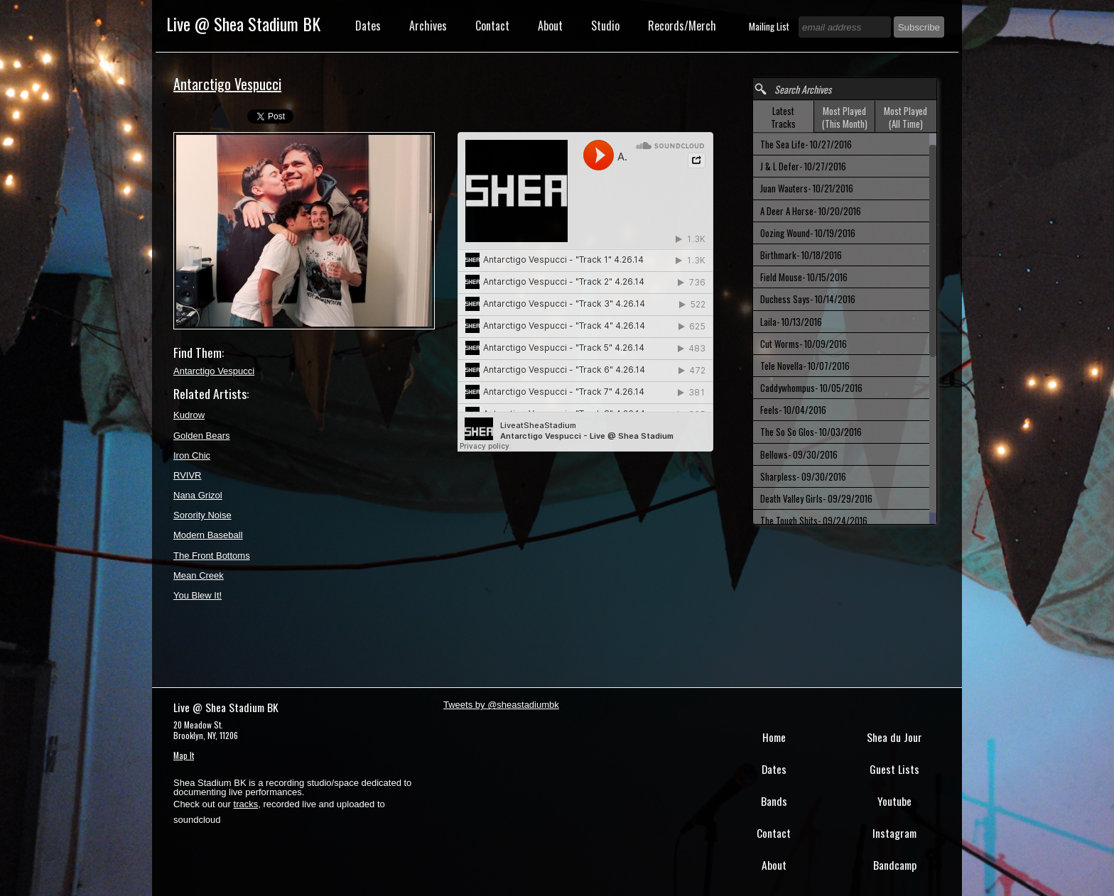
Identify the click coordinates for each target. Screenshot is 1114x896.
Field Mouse (804, 277)
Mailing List (770, 26)
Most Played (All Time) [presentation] (905, 117)
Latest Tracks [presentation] (783, 117)
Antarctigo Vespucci (213, 371)
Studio (605, 25)
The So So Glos (811, 431)
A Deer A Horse (810, 210)
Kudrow (189, 415)
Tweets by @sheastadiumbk (501, 704)
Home (774, 736)
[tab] (783, 117)
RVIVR (187, 475)
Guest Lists (894, 768)
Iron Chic (191, 455)
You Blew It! (197, 595)
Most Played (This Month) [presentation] (844, 117)
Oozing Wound (807, 232)
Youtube (894, 800)
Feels (793, 409)
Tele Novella (805, 365)
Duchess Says (807, 299)
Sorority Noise (202, 515)
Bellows (799, 454)
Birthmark (801, 254)
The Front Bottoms (211, 555)
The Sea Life (806, 144)
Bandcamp (894, 864)
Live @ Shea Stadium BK (243, 23)
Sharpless (803, 476)
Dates (368, 25)
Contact (492, 25)
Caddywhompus (811, 387)
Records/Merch (682, 25)
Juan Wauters (806, 188)
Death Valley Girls (816, 498)
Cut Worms (803, 343)
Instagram (894, 832)
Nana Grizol (197, 495)
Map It (183, 755)
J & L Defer (803, 166)
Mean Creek (198, 575)
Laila (791, 321)
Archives (428, 25)
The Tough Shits (813, 520)
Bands (774, 800)
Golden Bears (201, 435)
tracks (246, 804)
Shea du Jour (894, 736)
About (550, 25)
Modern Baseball (208, 535)
